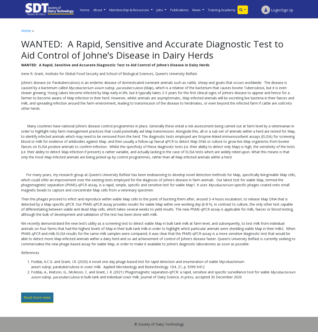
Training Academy (222, 10)
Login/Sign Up (277, 10)
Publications (179, 10)
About (98, 10)
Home (84, 10)
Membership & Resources (129, 10)
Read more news (37, 297)
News (196, 10)
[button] (243, 9)
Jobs (160, 10)
